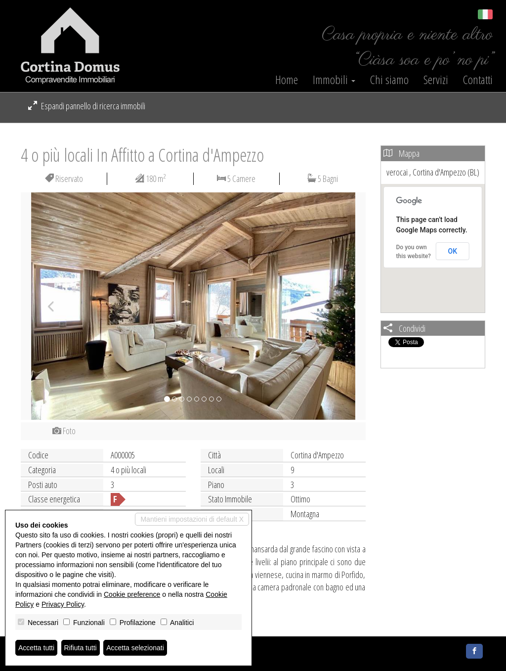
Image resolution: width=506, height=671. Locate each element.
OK (453, 251)
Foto (64, 431)
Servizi (435, 80)
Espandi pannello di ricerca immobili (86, 106)
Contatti (478, 80)
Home (286, 80)
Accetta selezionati (135, 648)
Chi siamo (389, 80)
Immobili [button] (334, 80)
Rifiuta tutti (80, 648)
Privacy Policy (63, 604)
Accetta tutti (36, 648)
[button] (47, 306)
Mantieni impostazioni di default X (192, 519)
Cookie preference (132, 594)
